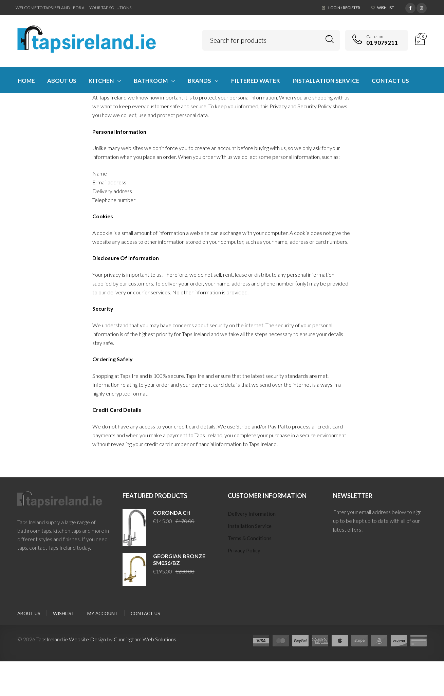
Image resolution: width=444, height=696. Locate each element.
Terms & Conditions (250, 538)
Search (329, 39)
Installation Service (250, 526)
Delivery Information (252, 514)
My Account (102, 613)
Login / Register (344, 7)
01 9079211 (382, 42)
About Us (28, 613)
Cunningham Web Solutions (145, 639)
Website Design (87, 639)
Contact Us (145, 613)
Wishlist (385, 7)
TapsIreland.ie (52, 639)
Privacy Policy (244, 550)
